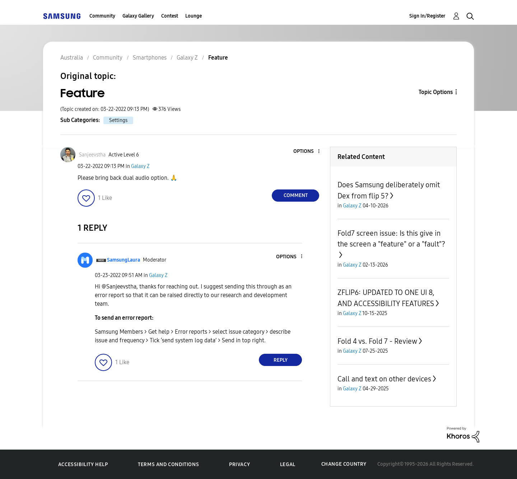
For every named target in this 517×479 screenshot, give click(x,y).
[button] (307, 151)
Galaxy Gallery (138, 16)
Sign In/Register (427, 16)
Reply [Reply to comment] (281, 360)
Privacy (239, 464)
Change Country (344, 464)
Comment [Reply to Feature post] (296, 195)
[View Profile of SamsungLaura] (123, 260)
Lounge (193, 16)
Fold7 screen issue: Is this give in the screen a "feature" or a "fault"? (391, 238)
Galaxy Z (140, 166)
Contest (169, 16)
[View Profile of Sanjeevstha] (92, 155)
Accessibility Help (83, 464)
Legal (287, 464)
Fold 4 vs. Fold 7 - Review (377, 341)
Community (102, 16)
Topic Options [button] (436, 92)
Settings (118, 120)
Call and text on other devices (384, 379)
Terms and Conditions (168, 464)
